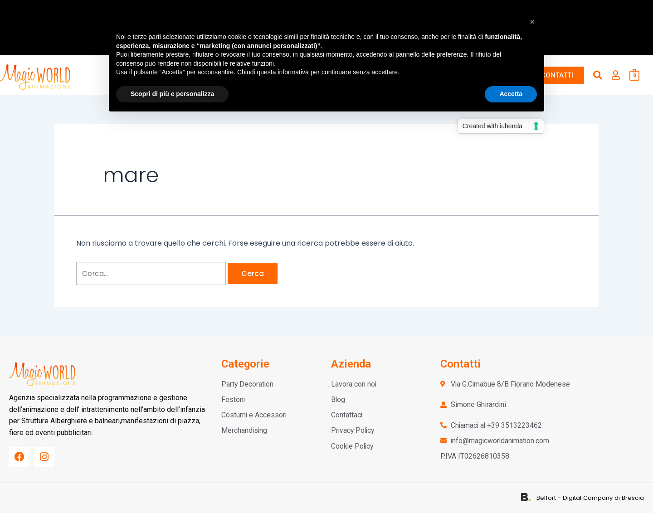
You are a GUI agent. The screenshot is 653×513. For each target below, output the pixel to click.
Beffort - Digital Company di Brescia (591, 498)
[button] (532, 22)
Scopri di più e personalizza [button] (172, 93)
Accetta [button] (510, 93)
